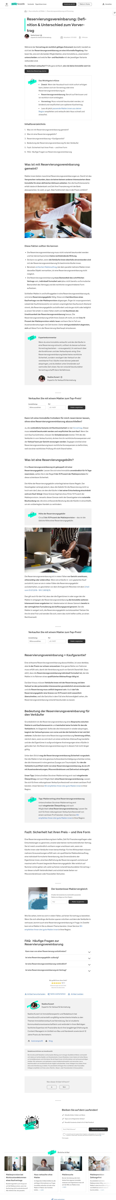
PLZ (49, 404)
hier (100, 1135)
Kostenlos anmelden (98, 1129)
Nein (64, 1087)
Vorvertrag (77, 428)
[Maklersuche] (73, 1173)
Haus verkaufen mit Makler (37, 11)
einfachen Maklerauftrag (46, 267)
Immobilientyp (32, 404)
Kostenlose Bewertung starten (36, 71)
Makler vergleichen (76, 407)
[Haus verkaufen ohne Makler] (45, 1174)
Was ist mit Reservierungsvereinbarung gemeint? (48, 130)
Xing (51, 1041)
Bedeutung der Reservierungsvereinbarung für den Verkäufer (53, 143)
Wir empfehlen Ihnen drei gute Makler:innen (62, 786)
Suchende (31, 4)
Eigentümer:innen (40, 4)
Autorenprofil (37, 1041)
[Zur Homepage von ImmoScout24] (18, 5)
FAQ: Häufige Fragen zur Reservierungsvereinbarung (49, 152)
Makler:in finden (85, 4)
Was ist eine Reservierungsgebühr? (42, 134)
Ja (51, 1087)
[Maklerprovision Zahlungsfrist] (101, 1174)
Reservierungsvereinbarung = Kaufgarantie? (45, 138)
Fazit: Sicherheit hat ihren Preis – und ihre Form (47, 147)
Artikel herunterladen (35, 994)
